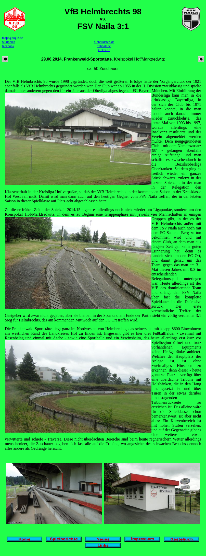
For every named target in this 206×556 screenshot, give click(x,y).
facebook (8, 46)
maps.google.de (12, 38)
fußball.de (104, 46)
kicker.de (104, 50)
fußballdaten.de (104, 42)
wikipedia (8, 42)
